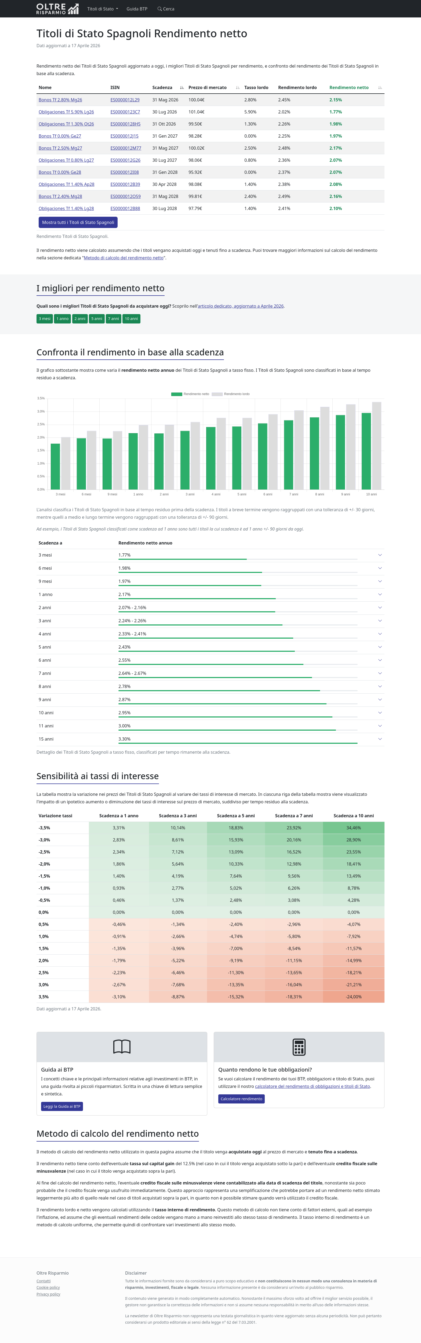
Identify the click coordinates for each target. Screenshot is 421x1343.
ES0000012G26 (126, 160)
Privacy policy (48, 1294)
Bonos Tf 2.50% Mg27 (60, 148)
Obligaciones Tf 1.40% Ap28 (67, 184)
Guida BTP (137, 9)
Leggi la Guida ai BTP (62, 1106)
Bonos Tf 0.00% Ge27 (60, 136)
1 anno (62, 318)
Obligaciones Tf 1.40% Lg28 (66, 208)
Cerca (165, 9)
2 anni (80, 318)
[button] (380, 555)
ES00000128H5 (126, 124)
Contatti (44, 1280)
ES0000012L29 (125, 100)
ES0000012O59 (126, 196)
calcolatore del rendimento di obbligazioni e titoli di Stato (312, 1086)
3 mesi (44, 318)
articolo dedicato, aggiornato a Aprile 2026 (241, 306)
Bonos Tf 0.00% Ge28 (60, 172)
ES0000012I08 (125, 172)
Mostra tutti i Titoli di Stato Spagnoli (78, 222)
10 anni (131, 318)
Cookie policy (48, 1287)
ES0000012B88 (125, 208)
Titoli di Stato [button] (101, 9)
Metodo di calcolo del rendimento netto (124, 258)
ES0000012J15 (125, 136)
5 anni (96, 318)
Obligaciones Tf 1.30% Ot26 (66, 124)
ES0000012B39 (125, 184)
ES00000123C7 (125, 112)
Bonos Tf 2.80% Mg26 (60, 100)
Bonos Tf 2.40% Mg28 (60, 196)
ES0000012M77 (126, 148)
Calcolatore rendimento (241, 1098)
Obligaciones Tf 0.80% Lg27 (66, 160)
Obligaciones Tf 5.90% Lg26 (66, 112)
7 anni (113, 318)
